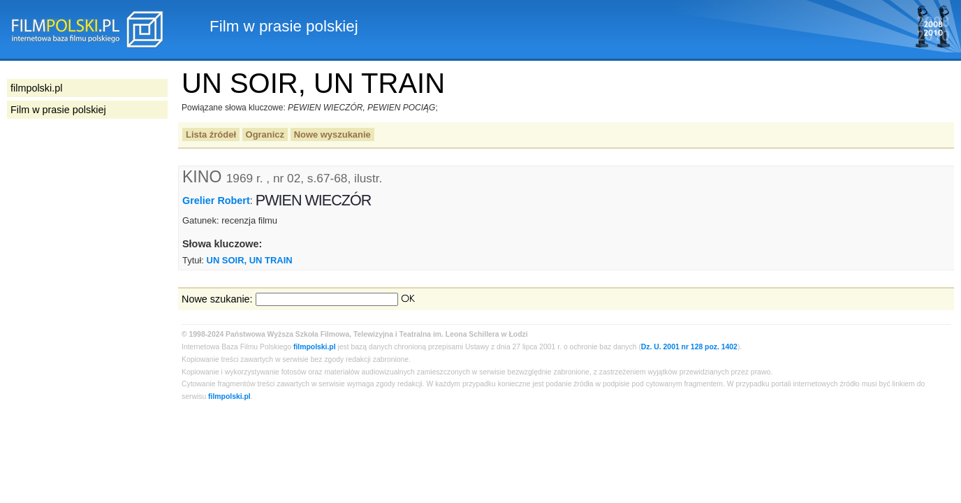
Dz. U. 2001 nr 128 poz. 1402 (689, 347)
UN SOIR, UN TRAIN (250, 260)
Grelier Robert (216, 200)
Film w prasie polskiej (58, 109)
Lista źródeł (211, 134)
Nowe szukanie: (217, 299)
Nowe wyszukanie (332, 134)
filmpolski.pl (314, 347)
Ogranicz (265, 134)
